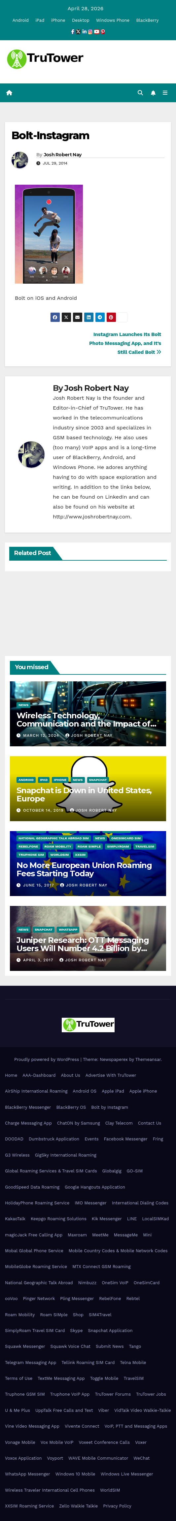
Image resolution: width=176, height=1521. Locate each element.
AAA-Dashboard (38, 1075)
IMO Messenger (91, 1202)
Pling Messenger (77, 1298)
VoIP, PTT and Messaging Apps (135, 1426)
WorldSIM (59, 854)
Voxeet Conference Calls (104, 1442)
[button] (140, 93)
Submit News (110, 1346)
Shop (78, 1314)
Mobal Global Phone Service (34, 1250)
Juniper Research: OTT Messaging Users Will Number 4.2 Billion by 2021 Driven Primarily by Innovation (84, 948)
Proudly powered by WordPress (47, 1059)
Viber (103, 1410)
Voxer (141, 1442)
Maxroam (77, 1234)
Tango (135, 1346)
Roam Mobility (58, 846)
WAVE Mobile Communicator (98, 1458)
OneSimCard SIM (126, 838)
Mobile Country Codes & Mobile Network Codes (118, 1250)
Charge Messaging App (28, 1123)
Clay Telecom (119, 1123)
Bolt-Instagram (50, 135)
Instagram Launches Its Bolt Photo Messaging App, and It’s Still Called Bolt (125, 343)
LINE (132, 1218)
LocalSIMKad (155, 1218)
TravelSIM (144, 846)
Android (21, 20)
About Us (70, 1075)
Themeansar (148, 1059)
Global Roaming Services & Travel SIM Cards (51, 1170)
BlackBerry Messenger (28, 1107)
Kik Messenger (107, 1218)
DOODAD (14, 1138)
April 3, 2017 (39, 960)
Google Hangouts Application (95, 1187)
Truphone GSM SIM (25, 1394)
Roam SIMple (89, 846)
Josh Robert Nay (63, 155)
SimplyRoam (118, 846)
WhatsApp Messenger (27, 1474)
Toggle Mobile (104, 1378)
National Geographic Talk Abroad (39, 1282)
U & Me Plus (17, 1410)
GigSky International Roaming (65, 1155)
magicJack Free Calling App (33, 1234)
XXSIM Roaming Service (29, 1506)
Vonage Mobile (20, 1442)
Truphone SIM (31, 854)
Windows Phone (112, 20)
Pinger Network (39, 1298)
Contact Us (149, 1123)
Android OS (84, 1091)
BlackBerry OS (71, 1107)
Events (91, 1138)
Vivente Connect (82, 1426)
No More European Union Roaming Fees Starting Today (84, 869)
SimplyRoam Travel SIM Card (35, 1330)
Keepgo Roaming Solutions (59, 1218)
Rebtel (133, 1298)
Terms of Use (18, 1378)
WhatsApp (68, 929)
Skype (76, 1330)
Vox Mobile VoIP (57, 1442)
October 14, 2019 (44, 810)
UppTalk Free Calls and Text (64, 1410)
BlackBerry (147, 20)
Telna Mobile (133, 1362)
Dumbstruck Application (54, 1138)
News (23, 705)
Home (11, 1075)
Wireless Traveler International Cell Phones (50, 1490)
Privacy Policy (117, 1506)
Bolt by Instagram (109, 1107)
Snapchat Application (110, 1330)
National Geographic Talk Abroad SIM (53, 838)
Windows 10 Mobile (75, 1474)
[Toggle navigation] (165, 93)
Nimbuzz (87, 1282)
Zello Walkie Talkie (78, 1506)
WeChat (141, 1458)
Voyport (55, 1458)
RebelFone (28, 846)
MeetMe (100, 1234)
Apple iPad (113, 1091)
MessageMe (126, 1234)
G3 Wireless (17, 1155)
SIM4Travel (100, 1314)
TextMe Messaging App (61, 1378)
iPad (39, 20)
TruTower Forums (113, 1394)
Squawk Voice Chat (70, 1346)
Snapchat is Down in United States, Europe (84, 794)
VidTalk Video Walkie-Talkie (142, 1410)
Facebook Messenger (126, 1138)
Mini (147, 1234)
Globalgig (112, 1170)
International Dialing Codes (140, 1202)
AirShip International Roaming (36, 1091)
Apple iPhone (143, 1091)
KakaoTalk (15, 1218)
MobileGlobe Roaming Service (36, 1266)
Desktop (80, 20)
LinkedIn (116, 497)
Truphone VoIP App (70, 1394)
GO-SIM (135, 1170)
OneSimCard (147, 1282)
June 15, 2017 (39, 885)
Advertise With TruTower (111, 1075)
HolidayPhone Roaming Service (37, 1202)
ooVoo (11, 1298)
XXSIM (80, 854)
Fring (158, 1138)
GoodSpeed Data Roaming (32, 1187)
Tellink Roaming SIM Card (88, 1362)
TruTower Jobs (151, 1394)
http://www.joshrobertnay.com (91, 516)
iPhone (58, 20)
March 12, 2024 (42, 735)
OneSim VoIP (115, 1282)
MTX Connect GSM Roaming (101, 1266)
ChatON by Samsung (78, 1123)
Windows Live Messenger (127, 1474)
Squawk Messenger (25, 1346)
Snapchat (98, 780)
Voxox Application (23, 1458)
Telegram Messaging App (30, 1362)
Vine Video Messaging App (32, 1426)
